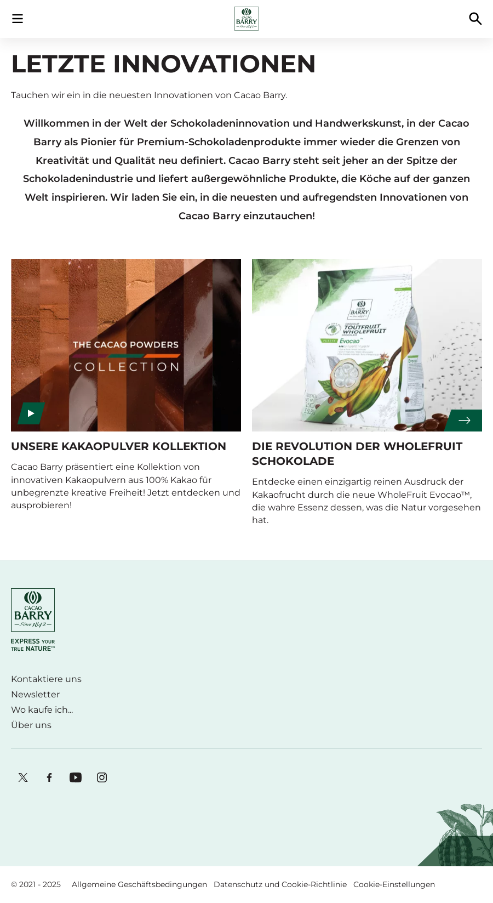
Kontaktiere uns (46, 679)
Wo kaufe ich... (42, 710)
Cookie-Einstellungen (394, 884)
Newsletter (35, 694)
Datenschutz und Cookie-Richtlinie (280, 884)
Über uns (31, 725)
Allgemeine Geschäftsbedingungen (139, 884)
